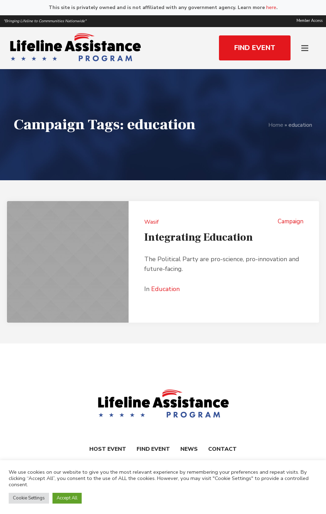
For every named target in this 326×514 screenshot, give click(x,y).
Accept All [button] (67, 498)
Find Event (153, 449)
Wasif (151, 222)
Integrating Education (198, 237)
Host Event (107, 449)
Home (275, 125)
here (271, 7)
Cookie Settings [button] (29, 498)
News (189, 449)
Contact (222, 449)
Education (165, 289)
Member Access (309, 20)
